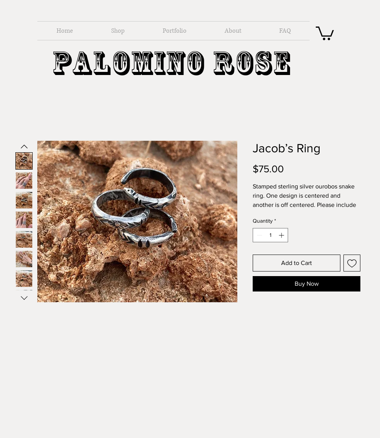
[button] (325, 32)
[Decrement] (258, 235)
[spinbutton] (270, 235)
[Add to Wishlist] (351, 263)
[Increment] (282, 235)
